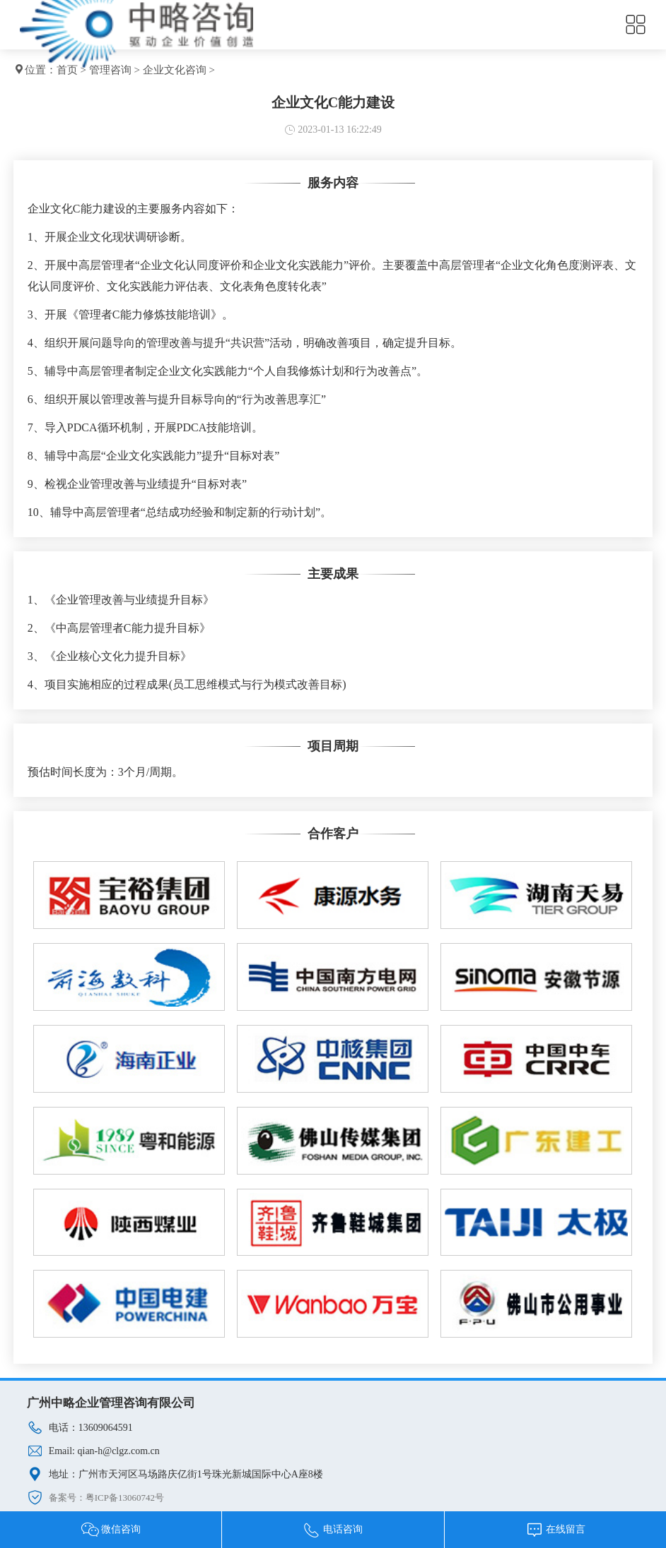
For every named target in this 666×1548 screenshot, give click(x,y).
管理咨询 (110, 70)
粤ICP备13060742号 (125, 1497)
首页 (67, 70)
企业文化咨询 (174, 70)
